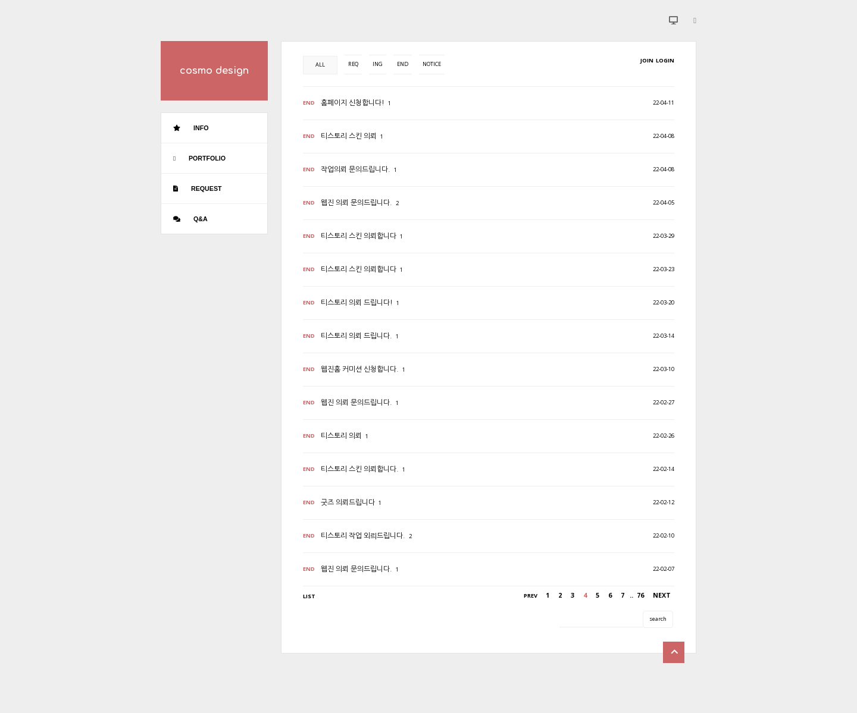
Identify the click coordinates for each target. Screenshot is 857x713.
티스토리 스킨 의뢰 (349, 136)
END (402, 64)
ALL (320, 64)
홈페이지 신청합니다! (352, 102)
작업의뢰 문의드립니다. (355, 169)
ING (378, 64)
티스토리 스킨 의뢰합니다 (358, 236)
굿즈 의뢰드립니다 (348, 502)
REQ (353, 64)
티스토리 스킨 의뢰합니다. (360, 469)
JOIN (646, 60)
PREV (530, 595)
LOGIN (664, 60)
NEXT (662, 595)
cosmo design (214, 70)
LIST (309, 596)
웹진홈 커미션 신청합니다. (360, 369)
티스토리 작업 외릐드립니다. (363, 535)
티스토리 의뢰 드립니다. (356, 336)
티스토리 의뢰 (341, 435)
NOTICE (432, 64)
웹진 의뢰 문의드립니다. (356, 202)
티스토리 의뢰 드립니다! (357, 302)
